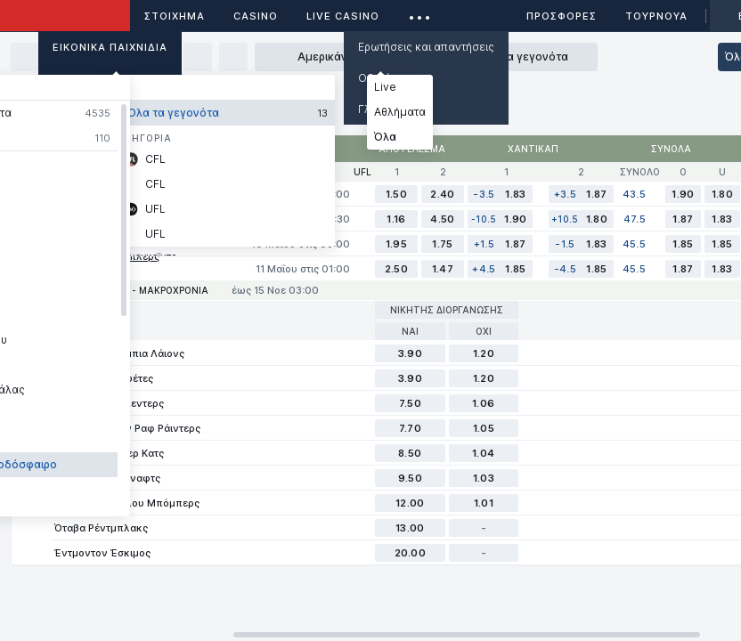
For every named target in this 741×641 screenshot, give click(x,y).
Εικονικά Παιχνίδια (110, 47)
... (420, 13)
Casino (255, 16)
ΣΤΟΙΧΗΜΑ (174, 16)
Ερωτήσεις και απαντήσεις (426, 46)
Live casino (342, 16)
